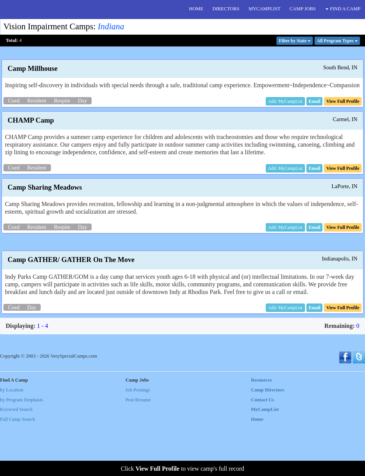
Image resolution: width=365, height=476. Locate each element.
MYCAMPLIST (265, 8)
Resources (261, 431)
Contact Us (262, 451)
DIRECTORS (226, 8)
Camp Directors (267, 441)
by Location (11, 441)
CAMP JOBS (303, 8)
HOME (196, 8)
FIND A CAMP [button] (342, 8)
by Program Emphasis (21, 451)
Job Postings (137, 441)
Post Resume (138, 451)
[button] (314, 101)
